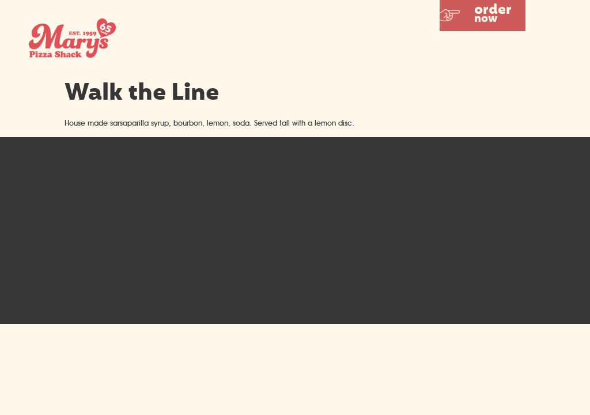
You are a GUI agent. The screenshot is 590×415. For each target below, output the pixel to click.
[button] (482, 15)
